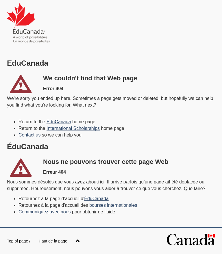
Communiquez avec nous (44, 211)
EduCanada (59, 121)
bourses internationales (113, 205)
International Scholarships (73, 128)
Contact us (29, 134)
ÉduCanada (96, 198)
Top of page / (43, 241)
